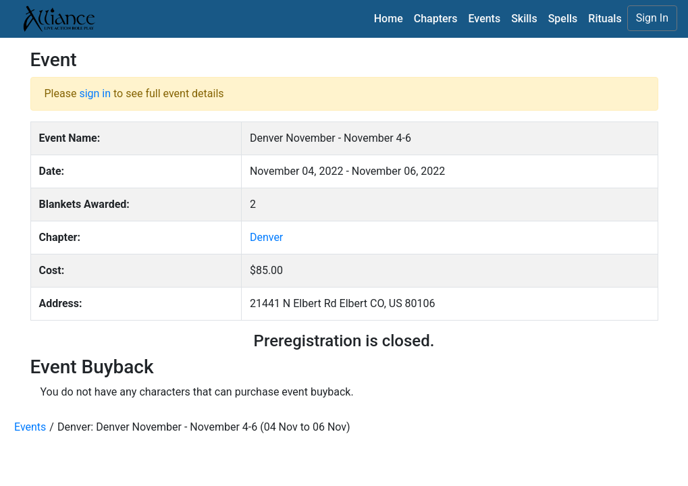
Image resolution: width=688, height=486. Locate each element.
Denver (266, 237)
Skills (524, 18)
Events (484, 18)
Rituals (604, 18)
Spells (563, 18)
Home (388, 18)
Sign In (652, 17)
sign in (95, 93)
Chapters (436, 18)
